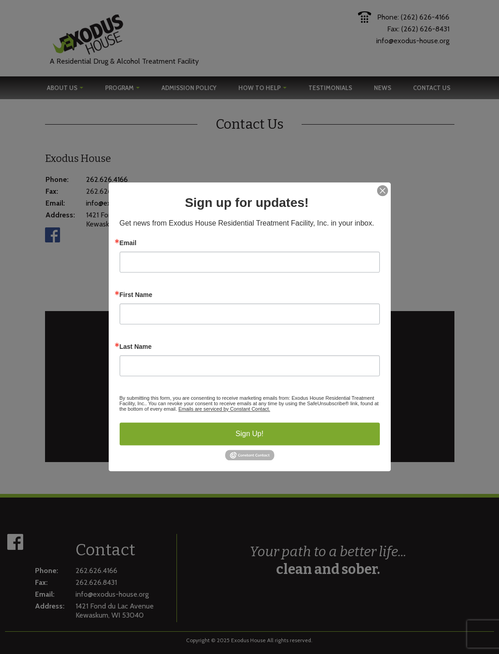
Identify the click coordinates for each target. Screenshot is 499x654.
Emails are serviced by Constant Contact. (224, 409)
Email (128, 243)
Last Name (136, 346)
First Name (136, 295)
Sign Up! (249, 434)
